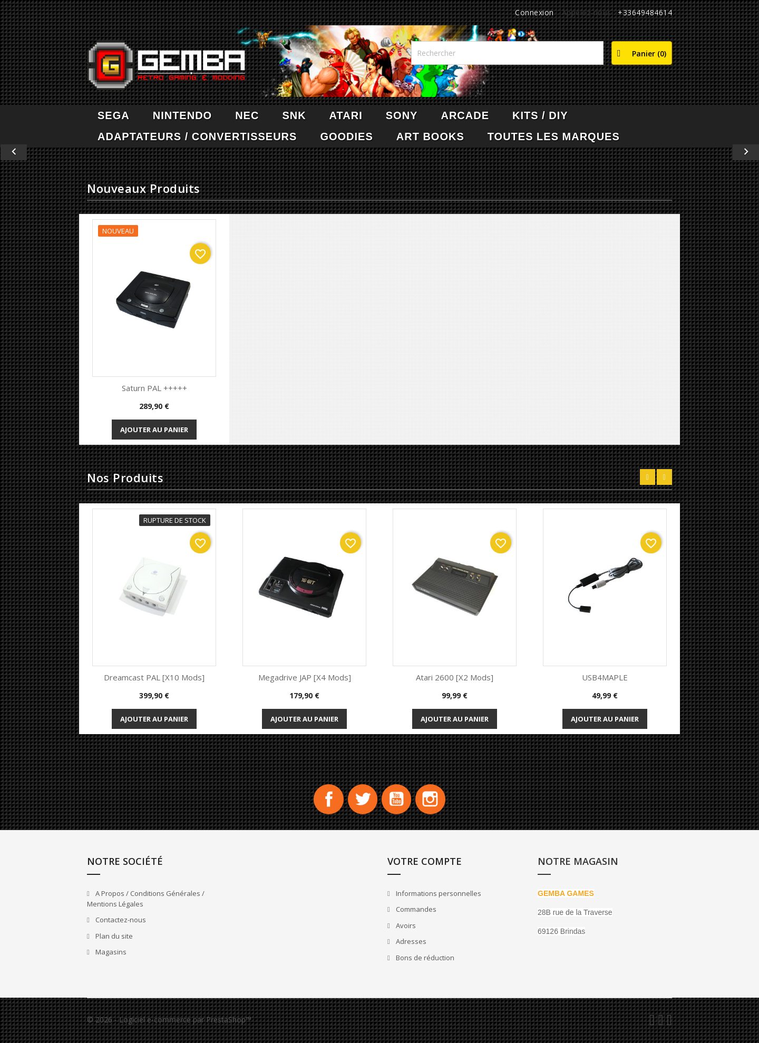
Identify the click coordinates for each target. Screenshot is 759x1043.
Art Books (430, 136)
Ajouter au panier (154, 429)
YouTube (397, 800)
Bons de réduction (424, 959)
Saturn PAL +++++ (154, 388)
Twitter (361, 800)
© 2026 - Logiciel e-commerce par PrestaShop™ (169, 1021)
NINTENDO (182, 115)
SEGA (114, 115)
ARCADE (465, 115)
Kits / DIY (540, 115)
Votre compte (424, 862)
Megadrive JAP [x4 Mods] (304, 677)
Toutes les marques (554, 136)
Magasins (110, 954)
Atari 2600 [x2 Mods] (454, 677)
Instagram (433, 800)
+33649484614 (645, 12)
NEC (247, 115)
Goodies (346, 136)
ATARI (346, 115)
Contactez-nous (120, 922)
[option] (379, 152)
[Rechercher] (507, 53)
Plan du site (113, 937)
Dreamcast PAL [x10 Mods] (154, 677)
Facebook (326, 800)
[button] (57, 152)
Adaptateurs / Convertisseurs (197, 136)
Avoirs (405, 927)
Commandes (415, 911)
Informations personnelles (437, 895)
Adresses (410, 943)
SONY (402, 115)
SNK (294, 115)
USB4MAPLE (605, 677)
